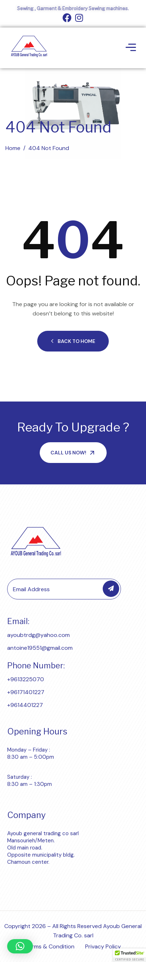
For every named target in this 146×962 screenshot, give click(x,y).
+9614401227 (25, 705)
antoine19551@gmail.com (40, 648)
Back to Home (73, 341)
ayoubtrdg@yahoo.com (38, 635)
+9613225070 (25, 679)
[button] (20, 946)
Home (12, 148)
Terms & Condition (49, 946)
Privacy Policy (103, 946)
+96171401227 (25, 692)
